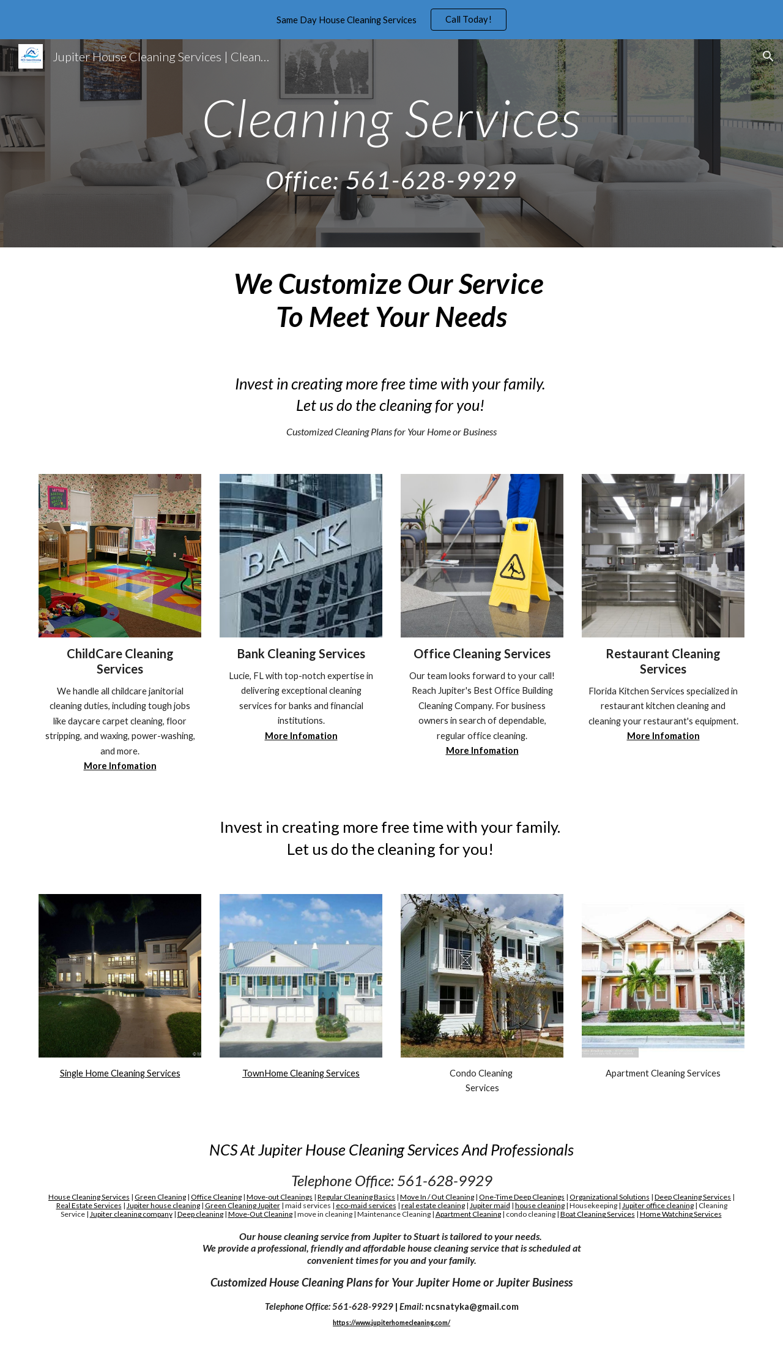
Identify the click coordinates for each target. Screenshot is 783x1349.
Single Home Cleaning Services (120, 1073)
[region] (391, 19)
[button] (768, 56)
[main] (391, 143)
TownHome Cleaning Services (301, 1073)
